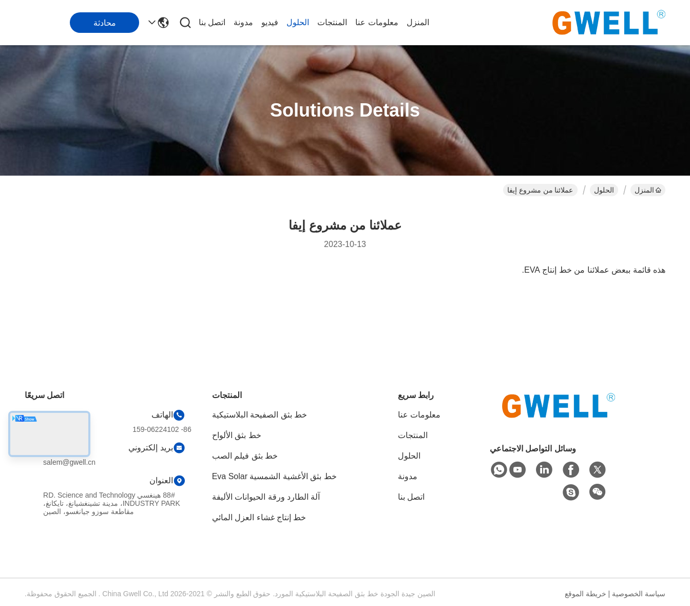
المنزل (418, 22)
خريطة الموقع (585, 594)
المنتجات (332, 22)
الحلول (297, 22)
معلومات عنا (376, 22)
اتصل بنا (212, 22)
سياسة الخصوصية (638, 594)
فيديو (269, 22)
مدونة (243, 22)
